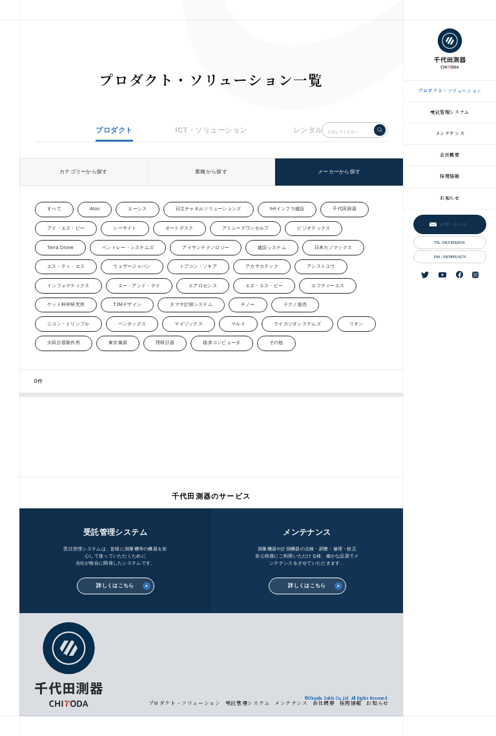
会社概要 (449, 154)
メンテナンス (449, 133)
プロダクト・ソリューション (450, 90)
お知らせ (449, 198)
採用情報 (449, 176)
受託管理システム (450, 112)
